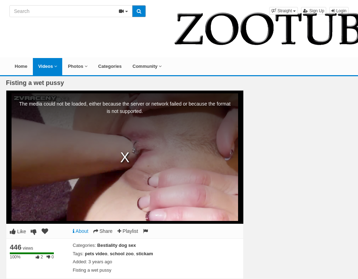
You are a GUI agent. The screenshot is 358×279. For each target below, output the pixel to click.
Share (103, 231)
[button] (283, 11)
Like (18, 231)
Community (147, 66)
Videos (47, 66)
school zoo (122, 253)
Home (21, 66)
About (80, 231)
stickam (144, 253)
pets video (96, 253)
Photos (77, 66)
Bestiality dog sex (116, 245)
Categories (110, 66)
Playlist (127, 231)
